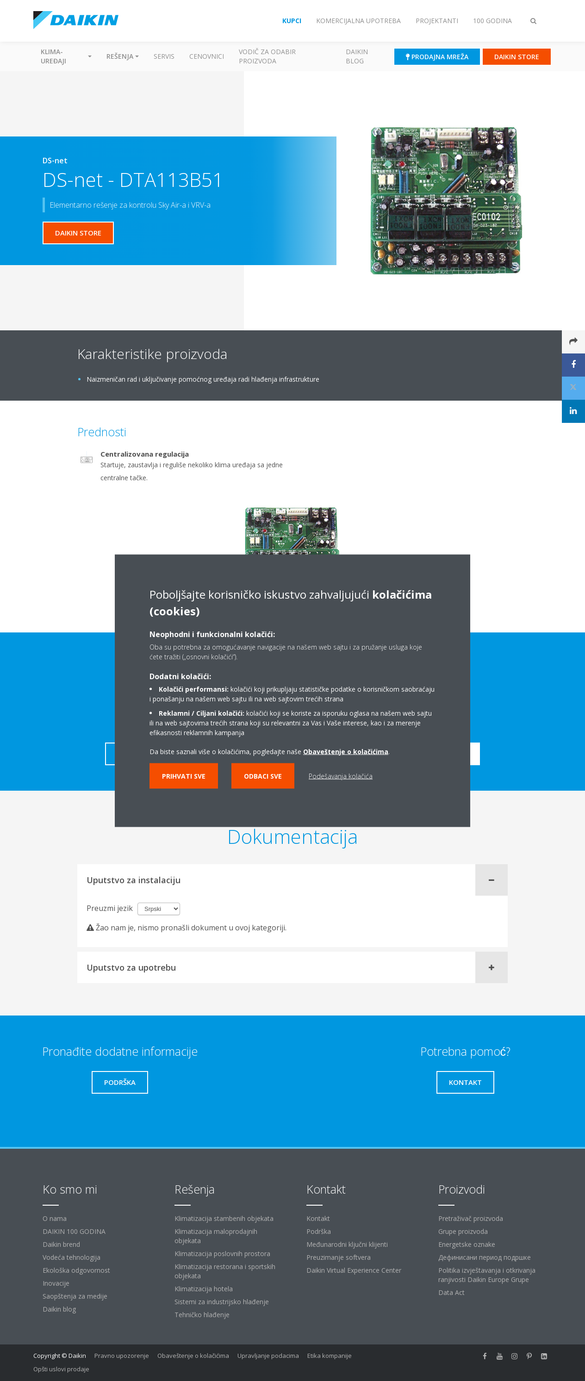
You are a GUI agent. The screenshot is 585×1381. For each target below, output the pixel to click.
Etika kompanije (329, 1355)
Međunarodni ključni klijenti (347, 1244)
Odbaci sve (263, 775)
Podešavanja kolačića (341, 775)
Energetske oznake (466, 1244)
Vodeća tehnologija (71, 1257)
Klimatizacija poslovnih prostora (222, 1253)
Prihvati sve (183, 775)
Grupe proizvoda (463, 1231)
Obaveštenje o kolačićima (345, 751)
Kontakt (318, 1218)
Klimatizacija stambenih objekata (224, 1218)
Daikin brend (61, 1244)
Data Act (451, 1292)
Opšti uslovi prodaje (61, 1369)
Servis (164, 56)
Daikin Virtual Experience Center (353, 1270)
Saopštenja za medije (75, 1296)
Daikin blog (357, 56)
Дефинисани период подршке (484, 1257)
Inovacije (56, 1283)
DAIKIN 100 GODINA (74, 1231)
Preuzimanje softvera (338, 1257)
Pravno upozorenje (121, 1355)
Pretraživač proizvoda (470, 1218)
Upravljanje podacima (268, 1355)
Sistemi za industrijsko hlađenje (221, 1301)
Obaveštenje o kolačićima (193, 1355)
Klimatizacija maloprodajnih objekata (215, 1236)
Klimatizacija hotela (203, 1288)
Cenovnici (206, 56)
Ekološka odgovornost (76, 1270)
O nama (55, 1218)
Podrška (318, 1231)
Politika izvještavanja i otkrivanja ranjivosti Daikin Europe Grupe (486, 1275)
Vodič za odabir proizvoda (267, 56)
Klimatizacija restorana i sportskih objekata (224, 1271)
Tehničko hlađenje (202, 1314)
